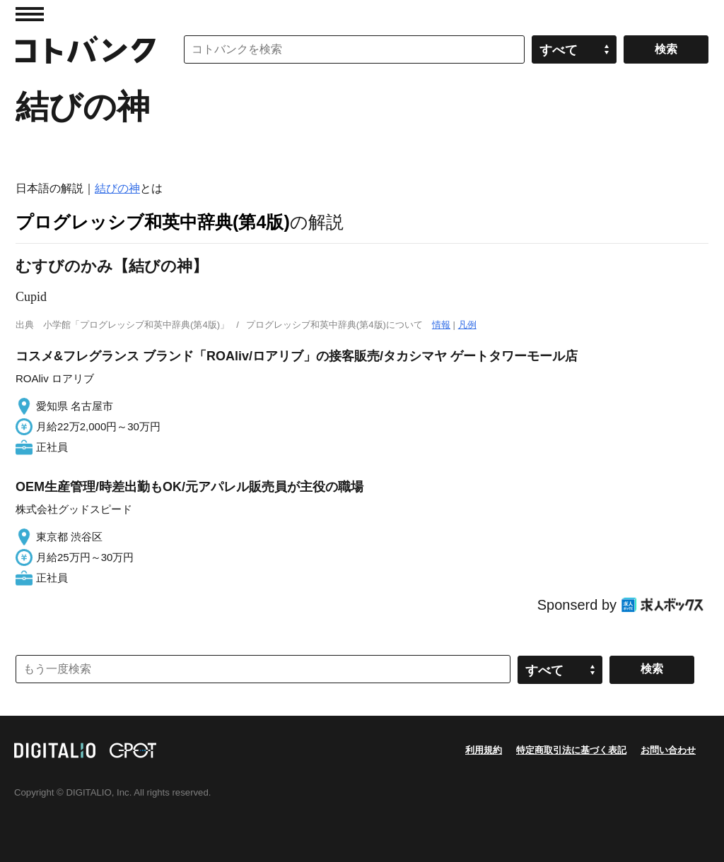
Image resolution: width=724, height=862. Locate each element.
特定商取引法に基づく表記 (571, 750)
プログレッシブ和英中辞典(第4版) (153, 222)
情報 (441, 324)
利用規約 (483, 750)
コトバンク (86, 49)
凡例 (467, 324)
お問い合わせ (668, 750)
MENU (30, 14)
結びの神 (117, 188)
